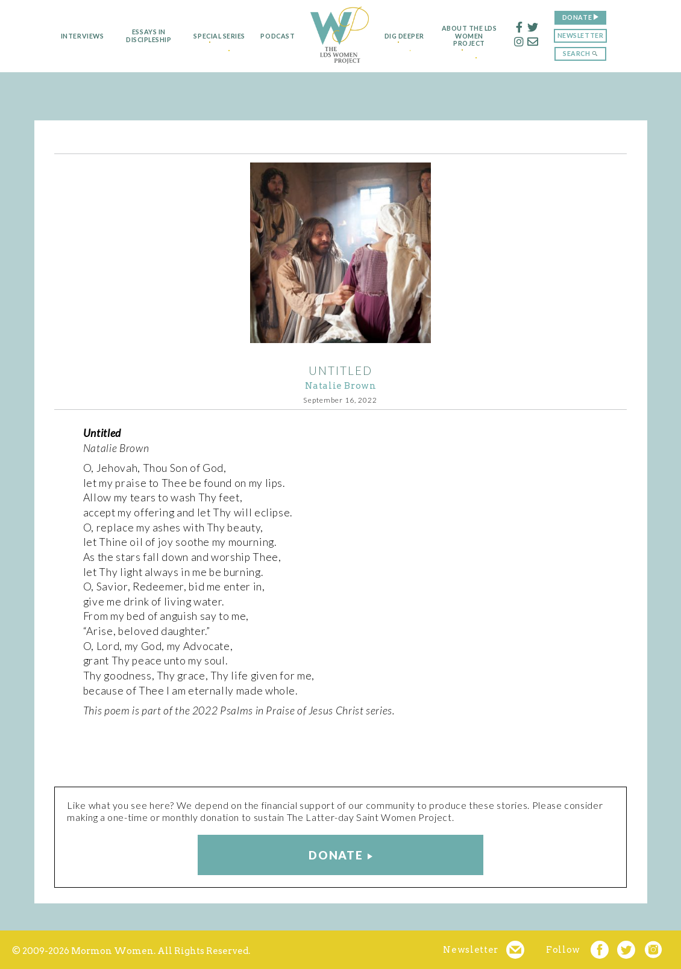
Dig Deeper (408, 36)
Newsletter (594, 35)
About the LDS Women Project (482, 36)
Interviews (69, 36)
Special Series (210, 36)
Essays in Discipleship (135, 35)
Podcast (272, 36)
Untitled (340, 370)
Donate (590, 17)
